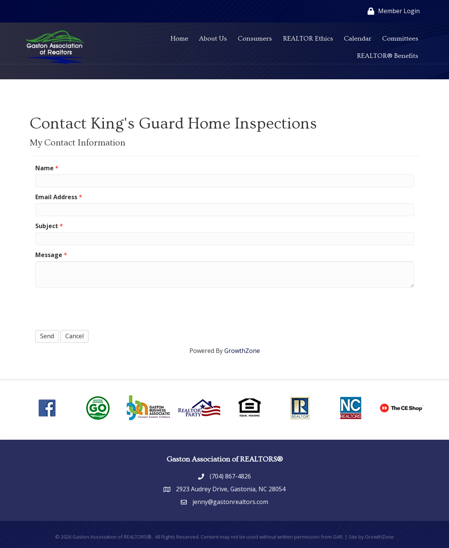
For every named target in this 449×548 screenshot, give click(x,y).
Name (44, 168)
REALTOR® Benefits (387, 56)
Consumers (255, 38)
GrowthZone (242, 351)
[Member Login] (392, 11)
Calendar (357, 38)
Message (48, 255)
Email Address (56, 197)
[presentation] (92, 307)
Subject (46, 226)
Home (179, 38)
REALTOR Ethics (308, 38)
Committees (400, 38)
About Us (213, 38)
